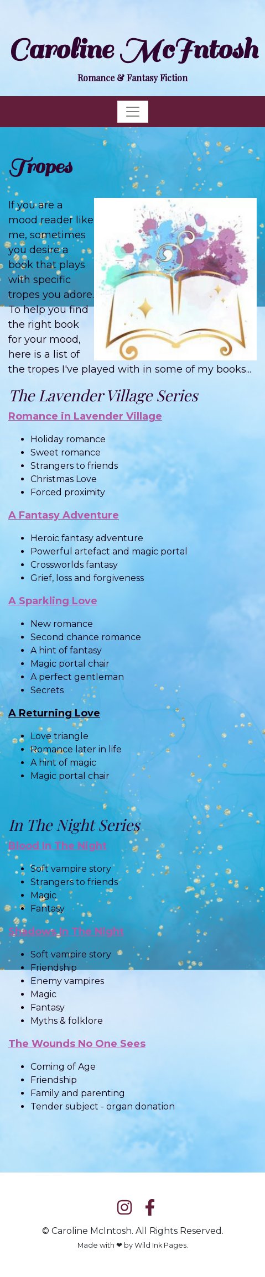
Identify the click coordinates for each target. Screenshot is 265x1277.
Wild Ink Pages (160, 1245)
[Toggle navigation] (132, 112)
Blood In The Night (57, 846)
